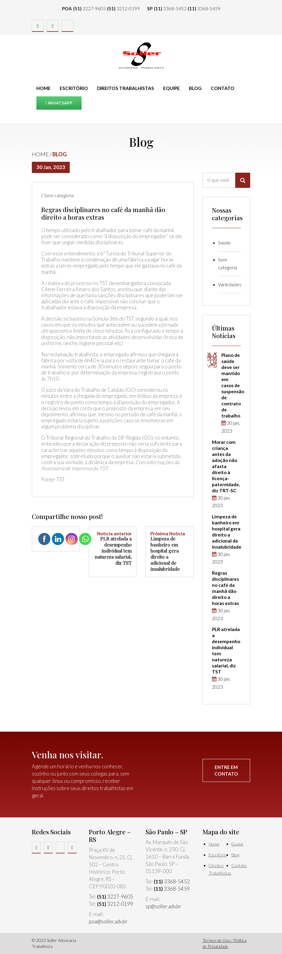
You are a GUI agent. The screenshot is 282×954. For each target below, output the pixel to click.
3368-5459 (204, 8)
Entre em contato (226, 770)
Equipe (171, 88)
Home (43, 88)
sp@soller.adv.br (163, 906)
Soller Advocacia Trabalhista (141, 55)
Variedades (229, 284)
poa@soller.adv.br (108, 921)
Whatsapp (58, 102)
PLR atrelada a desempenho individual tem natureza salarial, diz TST (113, 548)
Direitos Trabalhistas (125, 88)
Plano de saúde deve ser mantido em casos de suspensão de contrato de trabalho (232, 385)
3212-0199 (123, 8)
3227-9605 (89, 8)
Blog (195, 88)
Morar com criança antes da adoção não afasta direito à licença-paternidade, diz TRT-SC (226, 466)
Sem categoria (59, 195)
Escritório (74, 88)
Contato (222, 88)
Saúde (224, 242)
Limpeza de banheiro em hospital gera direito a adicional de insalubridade (169, 551)
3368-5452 (170, 8)
